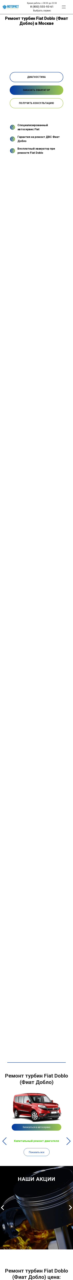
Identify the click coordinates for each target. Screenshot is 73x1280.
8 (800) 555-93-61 (42, 6)
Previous (4, 1141)
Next (68, 1141)
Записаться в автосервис (36, 1127)
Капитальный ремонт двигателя (36, 1140)
